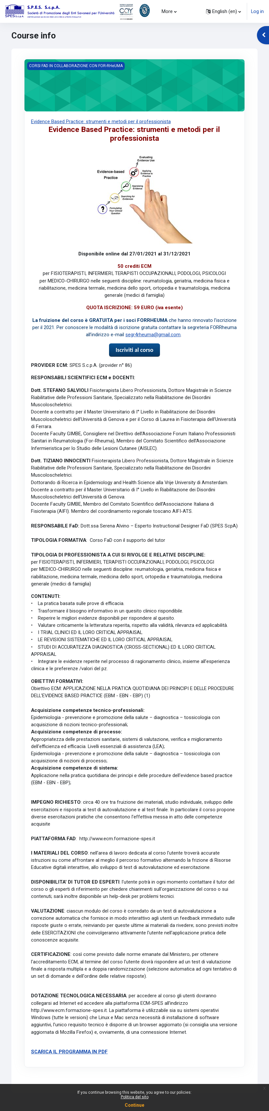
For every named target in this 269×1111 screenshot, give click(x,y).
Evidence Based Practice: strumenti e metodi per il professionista (101, 121)
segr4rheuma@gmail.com (153, 335)
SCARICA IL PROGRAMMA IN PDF (69, 1052)
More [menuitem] (167, 11)
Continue (134, 1105)
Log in (257, 11)
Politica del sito (135, 1097)
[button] (223, 11)
